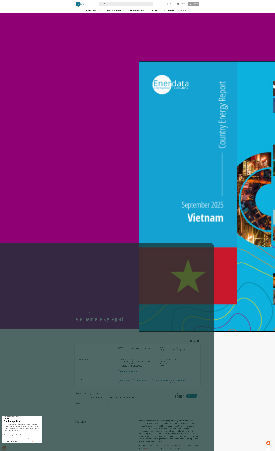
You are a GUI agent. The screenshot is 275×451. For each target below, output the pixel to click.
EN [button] (169, 4)
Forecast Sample (180, 381)
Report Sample (124, 381)
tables (153, 448)
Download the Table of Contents (130, 371)
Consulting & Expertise (114, 10)
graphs (144, 448)
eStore (82, 312)
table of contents (166, 445)
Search (149, 4)
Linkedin (195, 341)
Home (77, 312)
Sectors (154, 10)
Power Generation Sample (162, 381)
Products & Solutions (93, 10)
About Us (183, 10)
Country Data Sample (141, 381)
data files (181, 445)
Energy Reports (90, 312)
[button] (181, 4)
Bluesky (191, 342)
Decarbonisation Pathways (136, 10)
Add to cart (192, 396)
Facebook (198, 341)
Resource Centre (168, 10)
